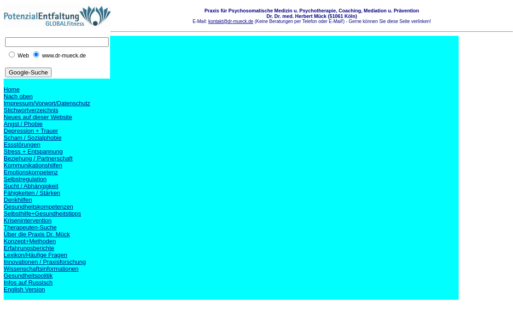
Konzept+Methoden (30, 241)
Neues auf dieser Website (38, 117)
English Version (24, 289)
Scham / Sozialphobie (33, 137)
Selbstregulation (25, 179)
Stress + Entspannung (33, 151)
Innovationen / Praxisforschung (45, 261)
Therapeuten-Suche (30, 227)
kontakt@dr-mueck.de (230, 21)
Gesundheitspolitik (28, 275)
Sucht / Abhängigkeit (31, 186)
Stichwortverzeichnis (31, 110)
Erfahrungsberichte (29, 248)
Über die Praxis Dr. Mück (37, 234)
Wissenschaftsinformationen (41, 268)
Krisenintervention (28, 220)
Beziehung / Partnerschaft (38, 158)
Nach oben (18, 96)
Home (12, 89)
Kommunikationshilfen (33, 165)
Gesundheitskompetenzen (38, 206)
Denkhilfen (18, 199)
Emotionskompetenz (31, 172)
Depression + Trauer (31, 130)
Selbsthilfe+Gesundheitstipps (42, 213)
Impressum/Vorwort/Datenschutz (47, 103)
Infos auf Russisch (28, 282)
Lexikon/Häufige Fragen (35, 254)
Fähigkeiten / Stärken (32, 192)
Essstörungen (22, 144)
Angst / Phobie (23, 123)
